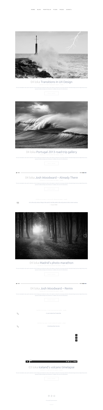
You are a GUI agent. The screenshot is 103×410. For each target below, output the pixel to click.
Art (52, 199)
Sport (52, 154)
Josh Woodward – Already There (56, 177)
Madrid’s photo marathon (56, 262)
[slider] (50, 172)
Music (52, 180)
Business (54, 310)
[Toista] (16, 172)
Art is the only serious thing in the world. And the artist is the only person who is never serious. (53, 202)
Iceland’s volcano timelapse (56, 367)
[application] (51, 172)
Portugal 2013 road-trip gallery (56, 152)
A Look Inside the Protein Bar (53, 313)
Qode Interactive (54, 400)
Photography (52, 265)
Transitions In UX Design (56, 82)
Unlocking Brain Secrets (53, 326)
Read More (51, 93)
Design (52, 84)
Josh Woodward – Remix (56, 288)
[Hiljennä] (83, 172)
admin (57, 84)
